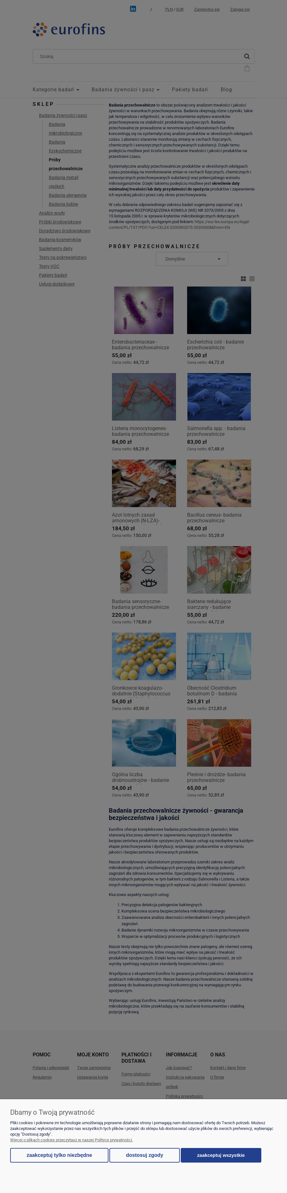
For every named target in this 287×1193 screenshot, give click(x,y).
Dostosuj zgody (144, 1155)
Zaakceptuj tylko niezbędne (59, 1155)
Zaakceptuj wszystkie (221, 1155)
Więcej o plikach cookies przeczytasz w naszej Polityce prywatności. (71, 1140)
